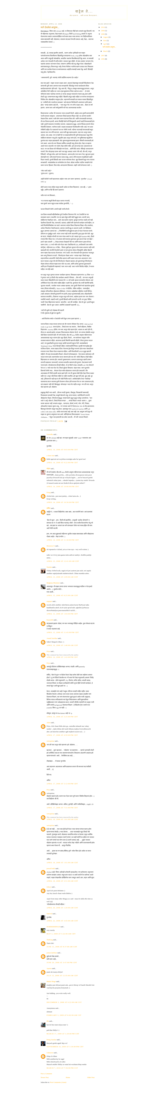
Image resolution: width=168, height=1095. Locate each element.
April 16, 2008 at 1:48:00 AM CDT (62, 645)
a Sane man (50, 456)
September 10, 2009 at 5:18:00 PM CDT (65, 1047)
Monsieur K (51, 546)
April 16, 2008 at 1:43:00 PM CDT (62, 657)
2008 (103, 34)
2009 (103, 31)
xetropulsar (50, 741)
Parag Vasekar (51, 1040)
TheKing (50, 940)
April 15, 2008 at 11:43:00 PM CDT (63, 632)
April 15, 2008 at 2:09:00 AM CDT (62, 577)
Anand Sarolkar (52, 638)
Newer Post (45, 1077)
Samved (49, 914)
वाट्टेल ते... (84, 11)
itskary (49, 887)
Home (68, 1077)
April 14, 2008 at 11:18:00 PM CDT (63, 540)
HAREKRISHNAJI (53, 927)
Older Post (90, 1077)
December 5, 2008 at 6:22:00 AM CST (64, 1002)
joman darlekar (52, 953)
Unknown (50, 1053)
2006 (103, 59)
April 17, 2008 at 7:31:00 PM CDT (62, 808)
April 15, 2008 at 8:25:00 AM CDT (62, 595)
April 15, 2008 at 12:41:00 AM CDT (63, 561)
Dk (48, 1021)
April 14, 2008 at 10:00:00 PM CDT (63, 486)
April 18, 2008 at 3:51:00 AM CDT (62, 881)
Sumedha (50, 434)
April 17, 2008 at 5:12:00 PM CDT (62, 784)
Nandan (49, 567)
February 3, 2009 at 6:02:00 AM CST (64, 1015)
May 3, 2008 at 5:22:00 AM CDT (61, 934)
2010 (103, 27)
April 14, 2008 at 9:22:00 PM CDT (62, 462)
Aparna (49, 968)
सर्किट (48, 508)
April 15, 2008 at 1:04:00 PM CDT (62, 614)
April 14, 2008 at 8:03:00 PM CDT (62, 450)
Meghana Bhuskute (53, 583)
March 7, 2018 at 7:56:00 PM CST (62, 1068)
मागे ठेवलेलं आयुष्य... (109, 47)
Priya (48, 651)
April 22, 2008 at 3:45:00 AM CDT (62, 921)
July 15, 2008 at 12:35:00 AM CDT (62, 975)
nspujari (49, 601)
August (106, 37)
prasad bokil (51, 868)
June (105, 40)
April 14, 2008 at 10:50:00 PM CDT (63, 502)
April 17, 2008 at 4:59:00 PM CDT (62, 735)
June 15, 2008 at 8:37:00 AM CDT (62, 947)
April (105, 44)
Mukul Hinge (51, 981)
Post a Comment (46, 1074)
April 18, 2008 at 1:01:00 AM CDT (62, 819)
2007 (103, 55)
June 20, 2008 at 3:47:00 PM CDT (62, 962)
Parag (49, 492)
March (105, 51)
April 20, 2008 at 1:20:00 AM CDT (62, 908)
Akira (49, 723)
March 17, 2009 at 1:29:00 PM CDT (63, 1034)
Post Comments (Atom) (58, 1082)
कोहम (48, 469)
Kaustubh (50, 620)
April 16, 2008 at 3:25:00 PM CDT (62, 717)
